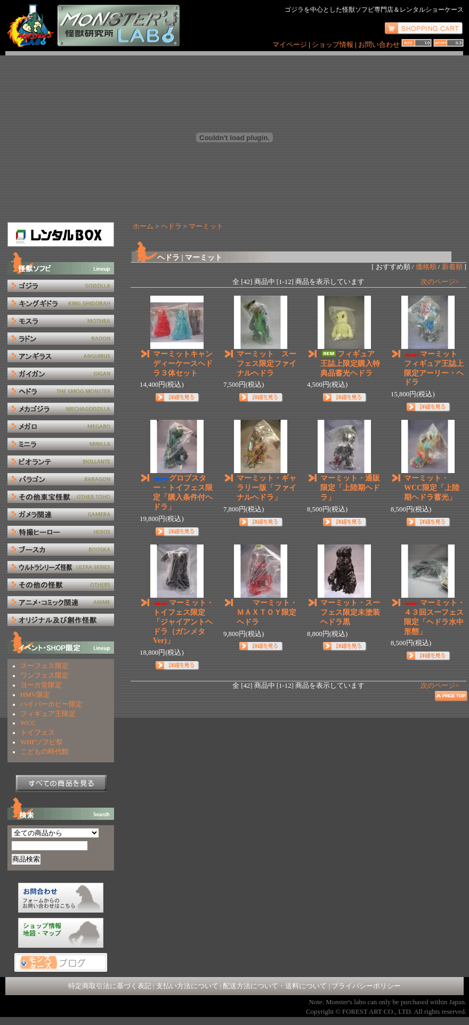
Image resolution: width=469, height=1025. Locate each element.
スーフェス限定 (44, 666)
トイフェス (37, 732)
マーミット (206, 226)
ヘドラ (171, 226)
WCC (28, 723)
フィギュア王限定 (48, 714)
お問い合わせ (379, 44)
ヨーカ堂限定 (41, 685)
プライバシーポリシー (366, 986)
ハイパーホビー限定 (51, 704)
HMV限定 (35, 694)
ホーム (143, 226)
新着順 (452, 267)
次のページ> (440, 282)
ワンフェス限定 (44, 675)
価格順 (426, 267)
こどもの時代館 (44, 751)
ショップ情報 (333, 44)
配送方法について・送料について (275, 986)
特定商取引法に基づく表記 (109, 986)
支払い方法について (187, 986)
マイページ (289, 44)
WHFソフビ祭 (41, 742)
